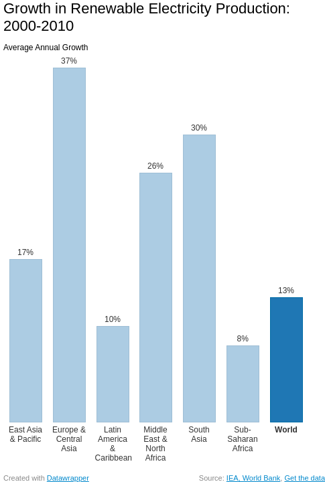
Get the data (304, 478)
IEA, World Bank (253, 478)
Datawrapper (68, 478)
